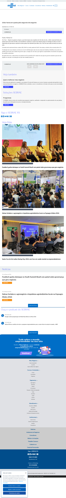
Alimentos (33, 384)
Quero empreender (33, 363)
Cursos (27, 5)
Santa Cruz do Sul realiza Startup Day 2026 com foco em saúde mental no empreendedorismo (31, 259)
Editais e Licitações (15, 0)
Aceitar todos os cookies (14, 485)
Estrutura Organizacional (33, 421)
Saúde (33, 395)
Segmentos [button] (33, 380)
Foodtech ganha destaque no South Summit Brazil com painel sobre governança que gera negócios (32, 167)
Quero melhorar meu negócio (33, 366)
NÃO (35, 66)
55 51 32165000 (33, 465)
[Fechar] (25, 473)
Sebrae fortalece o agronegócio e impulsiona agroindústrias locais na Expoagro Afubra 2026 (30, 213)
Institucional (9, 0)
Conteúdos (31, 5)
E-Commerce (33, 388)
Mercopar (33, 399)
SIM (29, 66)
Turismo (33, 397)
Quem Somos (33, 419)
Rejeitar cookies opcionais (14, 489)
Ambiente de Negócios (33, 432)
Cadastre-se (33, 444)
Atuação (33, 423)
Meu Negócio (21, 5)
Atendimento (49, 5)
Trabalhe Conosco (33, 441)
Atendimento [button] (33, 403)
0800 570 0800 (33, 457)
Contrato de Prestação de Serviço (33, 413)
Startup (33, 386)
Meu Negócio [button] (33, 360)
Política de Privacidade (33, 411)
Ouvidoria (33, 407)
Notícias (44, 5)
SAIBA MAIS (6, 86)
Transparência (33, 425)
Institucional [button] (33, 417)
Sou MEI (33, 364)
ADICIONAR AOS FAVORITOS (54, 32)
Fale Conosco (33, 409)
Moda (33, 391)
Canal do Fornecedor (33, 447)
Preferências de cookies (14, 493)
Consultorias (38, 5)
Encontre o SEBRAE (23, 0)
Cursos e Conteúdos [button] (33, 370)
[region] (14, 484)
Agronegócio (33, 382)
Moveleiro (33, 393)
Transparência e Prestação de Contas (38, 0)
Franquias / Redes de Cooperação (33, 390)
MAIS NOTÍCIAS (33, 305)
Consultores (29, 0)
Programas (33, 376)
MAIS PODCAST (33, 332)
